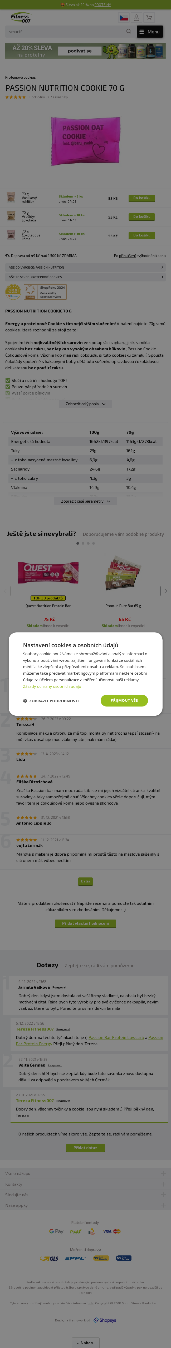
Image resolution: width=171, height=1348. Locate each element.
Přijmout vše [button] (124, 700)
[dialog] (85, 674)
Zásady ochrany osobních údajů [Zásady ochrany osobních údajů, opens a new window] (52, 686)
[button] (51, 700)
